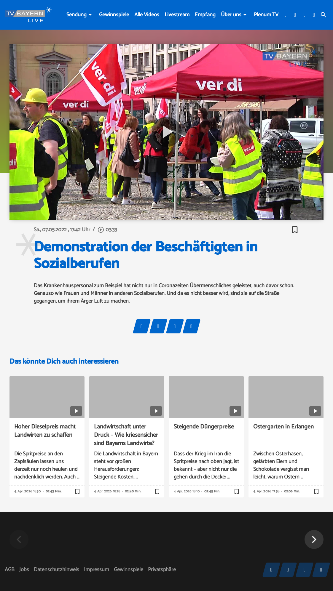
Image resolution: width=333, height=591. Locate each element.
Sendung (76, 15)
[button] (314, 539)
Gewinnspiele (114, 15)
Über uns (231, 15)
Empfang (205, 15)
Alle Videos (146, 15)
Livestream (177, 15)
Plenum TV (266, 15)
